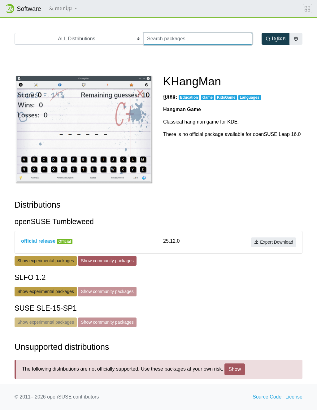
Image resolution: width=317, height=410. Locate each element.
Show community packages (107, 260)
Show (234, 369)
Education (189, 97)
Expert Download (273, 242)
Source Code (267, 396)
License (293, 396)
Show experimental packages (45, 260)
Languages (249, 97)
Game (207, 97)
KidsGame (226, 97)
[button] (63, 8)
